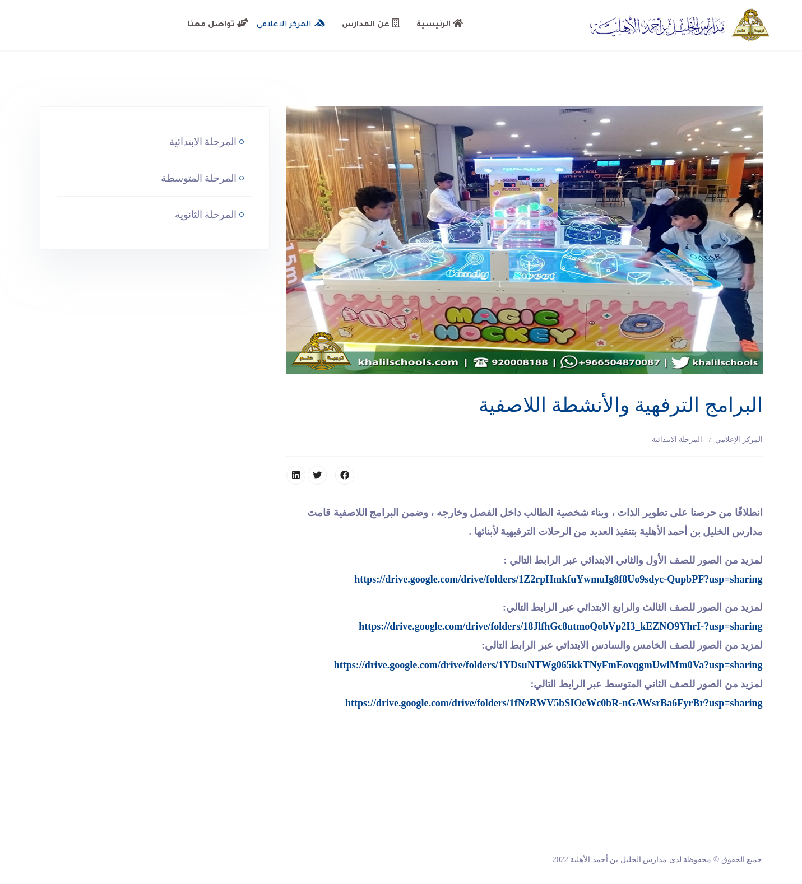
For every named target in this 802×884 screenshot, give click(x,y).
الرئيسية (439, 24)
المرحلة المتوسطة (200, 178)
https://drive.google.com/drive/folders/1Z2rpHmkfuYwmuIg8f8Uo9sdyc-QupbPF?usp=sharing (558, 579)
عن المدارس (371, 24)
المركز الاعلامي (291, 24)
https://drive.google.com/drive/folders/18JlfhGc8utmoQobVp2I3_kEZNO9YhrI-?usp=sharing (560, 626)
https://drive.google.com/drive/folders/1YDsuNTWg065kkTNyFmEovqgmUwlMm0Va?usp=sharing (548, 665)
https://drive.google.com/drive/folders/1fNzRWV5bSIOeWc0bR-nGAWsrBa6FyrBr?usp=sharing (554, 703)
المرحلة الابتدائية (677, 439)
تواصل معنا (217, 24)
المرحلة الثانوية (207, 214)
